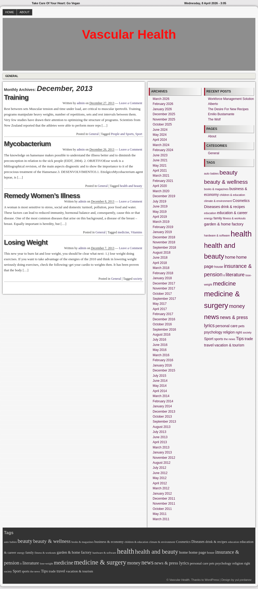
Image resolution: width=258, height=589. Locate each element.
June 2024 (160, 130)
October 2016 (162, 324)
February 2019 (163, 227)
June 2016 (160, 345)
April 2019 (160, 217)
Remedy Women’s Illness (42, 196)
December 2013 (164, 411)
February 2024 (163, 150)
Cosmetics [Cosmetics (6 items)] (241, 201)
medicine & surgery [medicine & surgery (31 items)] (100, 562)
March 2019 (161, 222)
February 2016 (163, 360)
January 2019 (162, 232)
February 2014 (163, 401)
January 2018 (162, 278)
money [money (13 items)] (237, 306)
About (24, 12)
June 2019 (160, 206)
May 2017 (160, 304)
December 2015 (164, 370)
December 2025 (164, 114)
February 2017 (163, 314)
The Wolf (214, 119)
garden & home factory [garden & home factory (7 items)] (224, 224)
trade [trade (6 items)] (249, 339)
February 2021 (163, 181)
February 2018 (163, 273)
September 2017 (164, 299)
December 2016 (164, 319)
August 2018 (161, 252)
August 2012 (161, 463)
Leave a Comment (130, 103)
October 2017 (162, 294)
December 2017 (164, 283)
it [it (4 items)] (224, 275)
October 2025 (162, 124)
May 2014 (160, 386)
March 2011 (161, 519)
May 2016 (160, 350)
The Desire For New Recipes (228, 109)
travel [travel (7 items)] (209, 345)
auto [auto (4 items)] (207, 173)
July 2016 (159, 339)
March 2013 (161, 447)
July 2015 (159, 376)
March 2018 (161, 268)
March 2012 (161, 488)
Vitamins (136, 232)
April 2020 (160, 186)
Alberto (213, 104)
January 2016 (162, 365)
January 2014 (162, 406)
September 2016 (164, 329)
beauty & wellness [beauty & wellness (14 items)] (226, 182)
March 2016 (161, 355)
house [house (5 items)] (218, 267)
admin (81, 103)
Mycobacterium (27, 144)
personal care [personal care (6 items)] (226, 326)
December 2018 (164, 237)
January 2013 (162, 452)
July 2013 (159, 432)
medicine (123, 232)
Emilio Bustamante (221, 114)
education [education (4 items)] (210, 213)
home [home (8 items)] (230, 257)
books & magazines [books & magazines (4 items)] (216, 189)
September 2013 (164, 421)
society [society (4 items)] (247, 332)
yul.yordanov (243, 579)
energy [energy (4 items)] (208, 218)
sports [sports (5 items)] (218, 339)
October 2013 (162, 416)
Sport (138, 134)
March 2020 (161, 191)
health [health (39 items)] (241, 233)
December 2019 (164, 196)
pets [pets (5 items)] (241, 326)
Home (9, 12)
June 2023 (160, 155)
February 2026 (163, 104)
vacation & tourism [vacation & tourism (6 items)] (229, 345)
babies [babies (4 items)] (214, 173)
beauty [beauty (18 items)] (228, 172)
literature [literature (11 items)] (235, 274)
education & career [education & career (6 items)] (232, 213)
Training (16, 97)
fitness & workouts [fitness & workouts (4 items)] (234, 218)
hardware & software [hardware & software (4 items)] (217, 235)
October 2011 (162, 509)
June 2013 (160, 437)
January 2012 (162, 493)
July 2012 (159, 468)
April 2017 (160, 309)
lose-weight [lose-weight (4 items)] (46, 563)
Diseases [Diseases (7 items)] (212, 207)
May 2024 (160, 135)
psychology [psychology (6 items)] (213, 332)
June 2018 (160, 257)
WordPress (212, 579)
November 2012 (164, 458)
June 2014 (160, 381)
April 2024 (160, 140)
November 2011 (164, 503)
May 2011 (160, 514)
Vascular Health (129, 34)
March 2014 (161, 396)
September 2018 (164, 247)
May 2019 (160, 212)
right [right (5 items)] (239, 332)
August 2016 (161, 334)
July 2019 (159, 201)
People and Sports (122, 134)
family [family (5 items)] (218, 218)
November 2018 (164, 242)
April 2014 (160, 391)
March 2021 (161, 175)
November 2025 (164, 119)
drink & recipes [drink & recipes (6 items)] (233, 207)
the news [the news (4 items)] (229, 339)
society (137, 279)
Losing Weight (26, 242)
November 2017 (164, 288)
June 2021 (160, 160)
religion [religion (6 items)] (229, 332)
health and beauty (131, 186)
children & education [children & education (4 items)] (232, 194)
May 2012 (160, 478)
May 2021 (160, 165)
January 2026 (162, 109)
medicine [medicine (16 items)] (224, 283)
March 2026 (161, 99)
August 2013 (161, 427)
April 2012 (160, 483)
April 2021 (160, 170)
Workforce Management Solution (231, 99)
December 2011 (164, 498)
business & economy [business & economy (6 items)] (109, 542)
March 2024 (161, 145)
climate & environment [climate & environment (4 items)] (218, 200)
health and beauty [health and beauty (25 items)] (156, 551)
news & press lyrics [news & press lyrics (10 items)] (171, 563)
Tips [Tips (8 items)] (240, 338)
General (11, 76)
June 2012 (160, 473)
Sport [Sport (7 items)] (208, 339)
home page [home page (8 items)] (197, 552)
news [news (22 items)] (211, 316)
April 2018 (160, 263)
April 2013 (160, 442)
